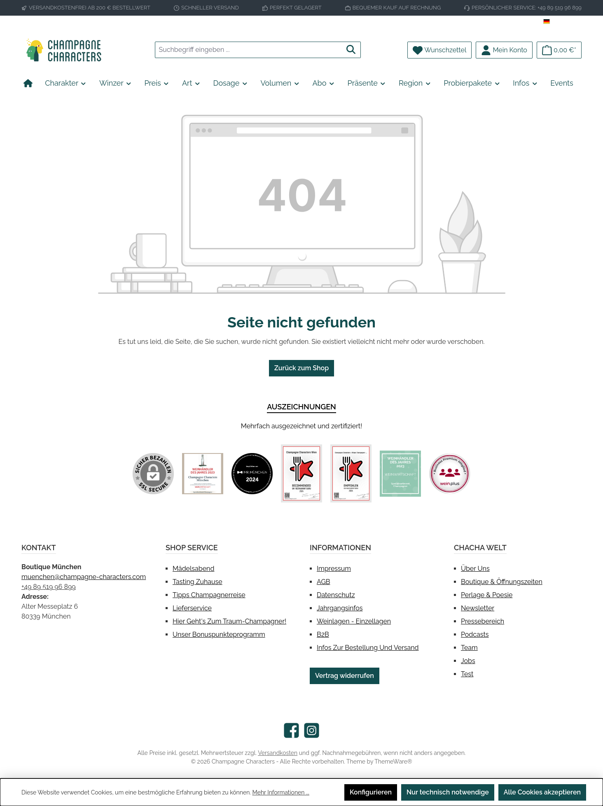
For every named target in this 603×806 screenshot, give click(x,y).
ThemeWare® (393, 761)
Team (469, 648)
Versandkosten (277, 753)
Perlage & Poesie (486, 595)
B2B (323, 634)
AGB (323, 582)
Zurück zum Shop (301, 368)
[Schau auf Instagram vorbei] (311, 730)
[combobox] (248, 50)
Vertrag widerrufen (344, 676)
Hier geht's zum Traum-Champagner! (229, 621)
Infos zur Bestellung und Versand (367, 648)
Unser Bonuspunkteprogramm (219, 634)
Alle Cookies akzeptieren (542, 792)
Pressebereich (482, 621)
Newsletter (477, 608)
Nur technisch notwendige (448, 792)
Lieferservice (192, 608)
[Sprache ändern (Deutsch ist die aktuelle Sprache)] (562, 22)
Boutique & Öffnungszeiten (501, 582)
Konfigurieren (371, 792)
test (467, 674)
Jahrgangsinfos (340, 608)
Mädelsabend (193, 568)
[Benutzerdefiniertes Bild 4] (351, 473)
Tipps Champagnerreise (209, 595)
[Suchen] (351, 50)
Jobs (468, 661)
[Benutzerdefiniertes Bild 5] (400, 474)
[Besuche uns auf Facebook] (291, 730)
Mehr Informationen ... (280, 792)
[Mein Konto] (504, 50)
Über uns (475, 568)
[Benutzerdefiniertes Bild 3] (301, 473)
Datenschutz (336, 595)
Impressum (334, 568)
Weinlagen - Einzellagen (354, 621)
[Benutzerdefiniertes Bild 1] (202, 473)
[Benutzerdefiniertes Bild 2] (252, 473)
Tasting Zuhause (197, 582)
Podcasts (475, 634)
